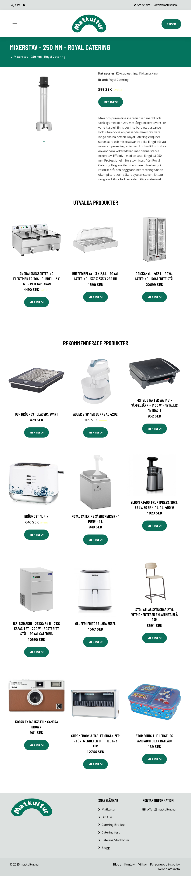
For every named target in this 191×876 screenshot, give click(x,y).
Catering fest (111, 832)
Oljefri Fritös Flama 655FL (95, 623)
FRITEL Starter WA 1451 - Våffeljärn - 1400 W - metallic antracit (154, 405)
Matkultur (109, 809)
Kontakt (129, 864)
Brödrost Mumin (36, 516)
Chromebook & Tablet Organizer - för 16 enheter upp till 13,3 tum (95, 740)
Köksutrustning (127, 73)
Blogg (106, 848)
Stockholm (143, 5)
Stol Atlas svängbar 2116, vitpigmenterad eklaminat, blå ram (154, 614)
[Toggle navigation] (15, 23)
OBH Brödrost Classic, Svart (36, 414)
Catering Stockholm (115, 840)
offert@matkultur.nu (166, 5)
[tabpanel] (44, 104)
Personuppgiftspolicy (165, 864)
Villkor (142, 864)
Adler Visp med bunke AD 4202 (95, 414)
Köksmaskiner (149, 73)
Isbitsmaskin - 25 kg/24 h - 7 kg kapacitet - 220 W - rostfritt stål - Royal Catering (36, 628)
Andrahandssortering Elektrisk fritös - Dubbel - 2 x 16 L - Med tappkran (36, 278)
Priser (171, 24)
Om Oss (107, 817)
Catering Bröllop (113, 825)
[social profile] (24, 4)
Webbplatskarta (168, 869)
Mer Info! (111, 102)
